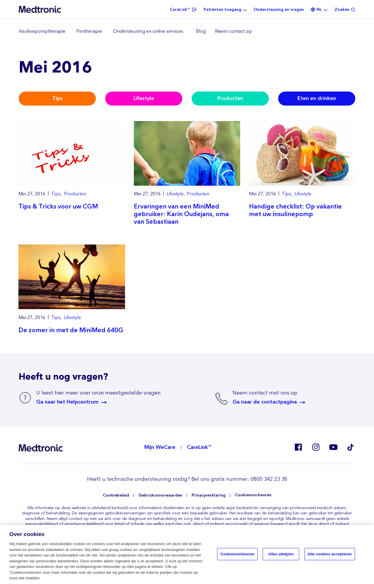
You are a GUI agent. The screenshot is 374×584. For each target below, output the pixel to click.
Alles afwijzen (281, 554)
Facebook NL (298, 447)
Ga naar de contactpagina (265, 402)
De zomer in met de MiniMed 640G (70, 330)
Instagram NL (315, 447)
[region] (187, 31)
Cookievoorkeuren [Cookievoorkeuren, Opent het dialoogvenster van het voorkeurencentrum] (237, 554)
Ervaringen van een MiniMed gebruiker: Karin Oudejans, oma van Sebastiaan (181, 214)
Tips (57, 98)
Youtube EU (333, 447)
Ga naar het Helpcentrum (67, 402)
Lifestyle (144, 98)
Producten (230, 98)
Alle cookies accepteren (330, 554)
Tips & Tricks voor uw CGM (58, 206)
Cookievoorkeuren (253, 495)
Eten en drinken (316, 98)
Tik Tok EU (350, 447)
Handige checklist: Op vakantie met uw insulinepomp (295, 210)
